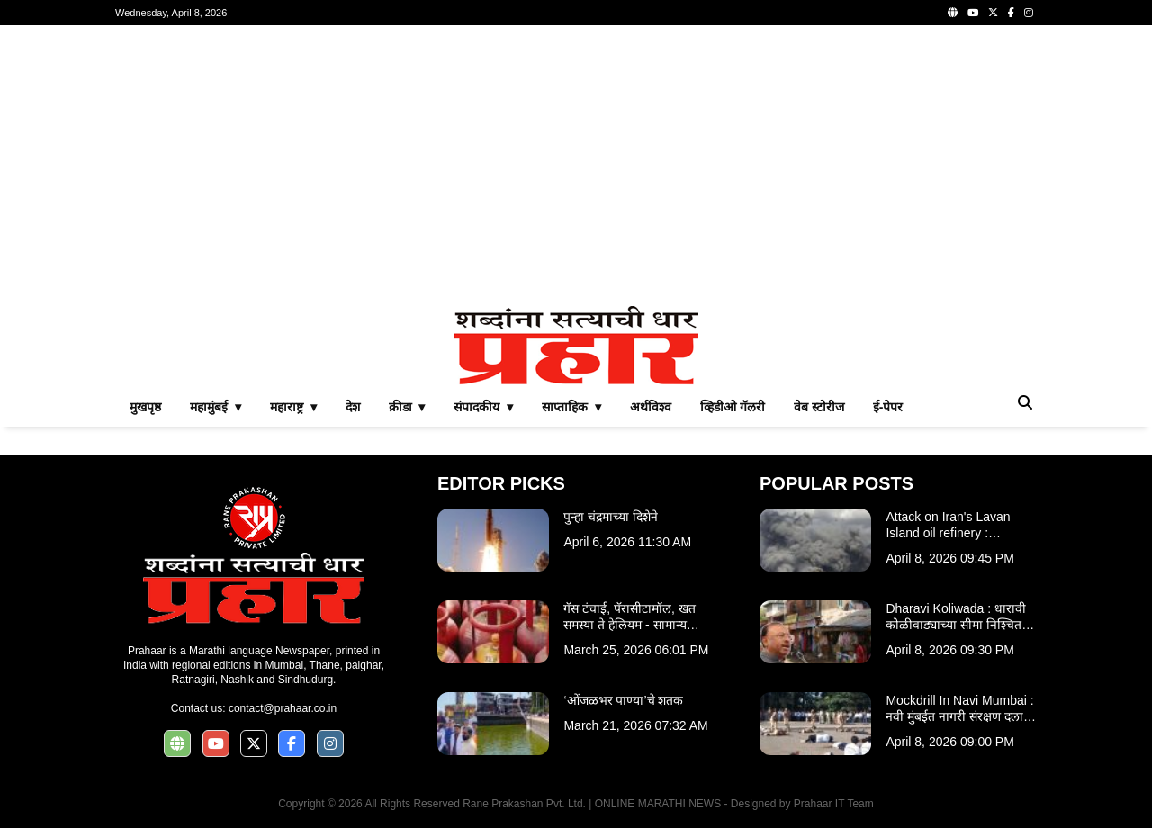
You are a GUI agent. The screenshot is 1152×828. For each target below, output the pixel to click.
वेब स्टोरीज (819, 407)
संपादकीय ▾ (483, 407)
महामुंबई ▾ (215, 407)
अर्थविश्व (650, 407)
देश (353, 407)
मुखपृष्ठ (145, 407)
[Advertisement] (576, 166)
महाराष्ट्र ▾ (293, 407)
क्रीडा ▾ (407, 407)
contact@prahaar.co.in (283, 708)
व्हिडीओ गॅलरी (732, 407)
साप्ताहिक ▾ (571, 407)
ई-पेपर (888, 407)
